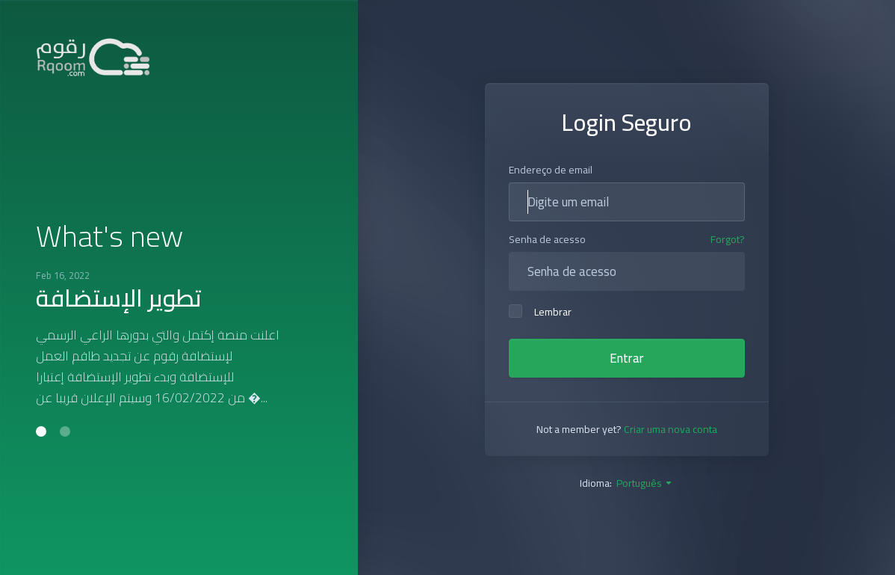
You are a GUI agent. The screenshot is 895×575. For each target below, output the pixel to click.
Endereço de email (550, 170)
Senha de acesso (547, 239)
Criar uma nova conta (670, 429)
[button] (41, 431)
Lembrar (540, 312)
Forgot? (727, 239)
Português (644, 483)
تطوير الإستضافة (119, 298)
